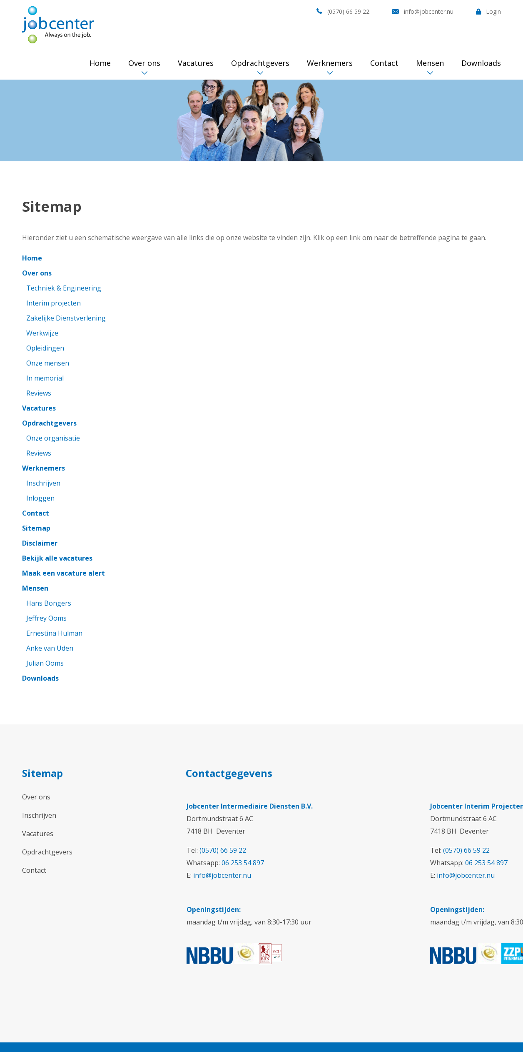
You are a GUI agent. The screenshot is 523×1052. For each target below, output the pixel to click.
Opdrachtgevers (260, 63)
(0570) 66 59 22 (348, 11)
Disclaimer (39, 543)
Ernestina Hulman (54, 633)
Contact (384, 63)
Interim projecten (53, 303)
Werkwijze (42, 333)
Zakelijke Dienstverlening (66, 318)
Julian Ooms (45, 663)
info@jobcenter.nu (428, 11)
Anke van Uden (49, 648)
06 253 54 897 (243, 862)
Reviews (38, 393)
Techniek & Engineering (63, 288)
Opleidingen (45, 348)
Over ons (144, 63)
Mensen (430, 63)
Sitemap (36, 528)
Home (100, 63)
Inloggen (40, 498)
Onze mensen (47, 363)
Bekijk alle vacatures (57, 558)
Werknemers (330, 63)
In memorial (45, 378)
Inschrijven (43, 483)
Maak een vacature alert (63, 573)
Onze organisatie (53, 438)
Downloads (481, 63)
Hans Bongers (48, 603)
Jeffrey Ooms (46, 618)
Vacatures (196, 63)
